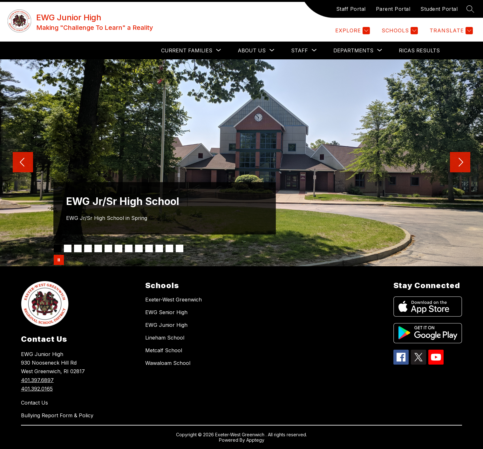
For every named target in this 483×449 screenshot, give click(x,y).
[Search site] (470, 9)
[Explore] (352, 31)
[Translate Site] (450, 31)
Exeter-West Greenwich (173, 299)
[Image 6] (108, 248)
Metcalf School (163, 350)
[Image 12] (169, 248)
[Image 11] (159, 248)
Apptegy (255, 440)
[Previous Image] (23, 163)
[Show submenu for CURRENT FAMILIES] (186, 50)
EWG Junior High (166, 325)
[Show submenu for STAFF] (299, 50)
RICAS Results (419, 50)
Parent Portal (393, 9)
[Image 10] (149, 248)
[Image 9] (139, 248)
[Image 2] (67, 248)
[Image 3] (78, 248)
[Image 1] (57, 248)
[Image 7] (118, 248)
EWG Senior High (166, 312)
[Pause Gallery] (59, 260)
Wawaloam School (167, 363)
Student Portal (439, 9)
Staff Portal (351, 9)
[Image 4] (88, 248)
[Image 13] (179, 248)
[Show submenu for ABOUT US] (252, 50)
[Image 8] (129, 248)
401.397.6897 (37, 380)
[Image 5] (98, 248)
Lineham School (164, 337)
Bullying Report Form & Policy (57, 415)
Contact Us (34, 402)
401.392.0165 (37, 389)
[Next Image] (460, 163)
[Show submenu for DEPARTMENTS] (353, 50)
